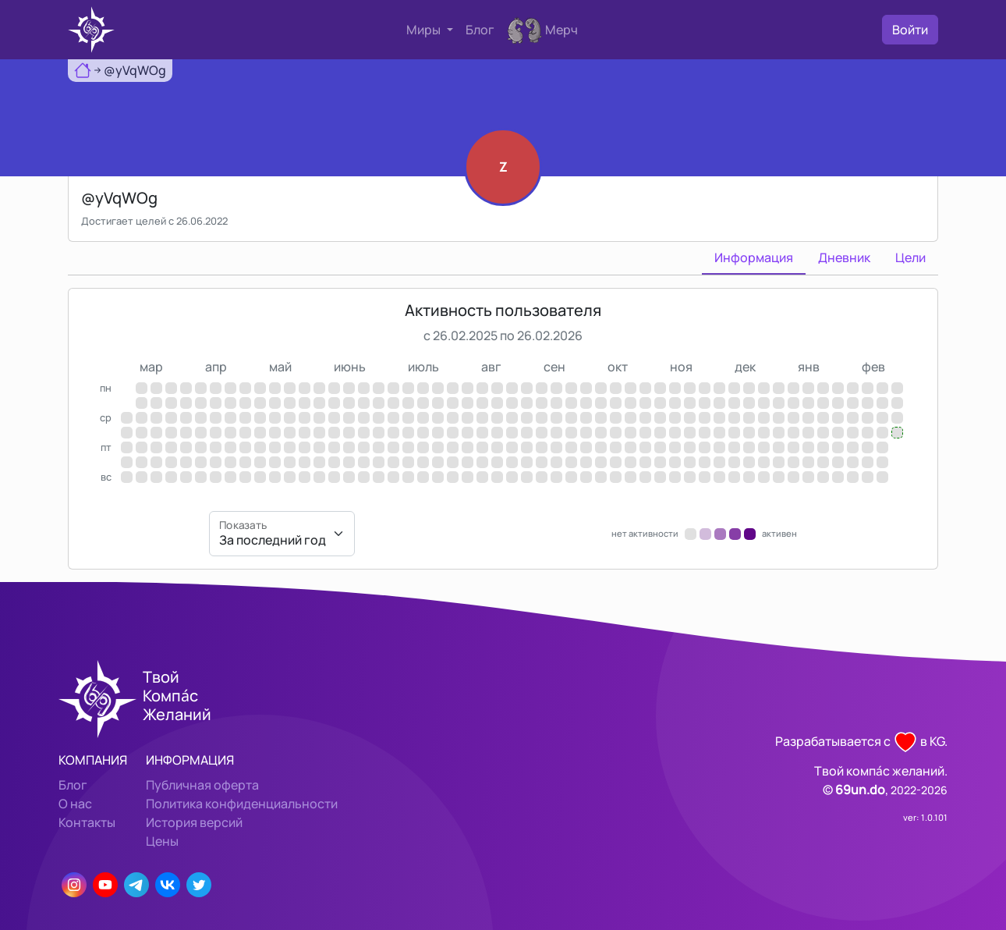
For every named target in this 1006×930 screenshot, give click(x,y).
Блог (480, 29)
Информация (753, 257)
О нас (75, 803)
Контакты (86, 822)
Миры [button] (424, 29)
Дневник (844, 257)
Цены (162, 841)
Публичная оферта (202, 784)
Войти (910, 29)
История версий (194, 822)
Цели (910, 257)
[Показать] (282, 533)
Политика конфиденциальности (242, 803)
